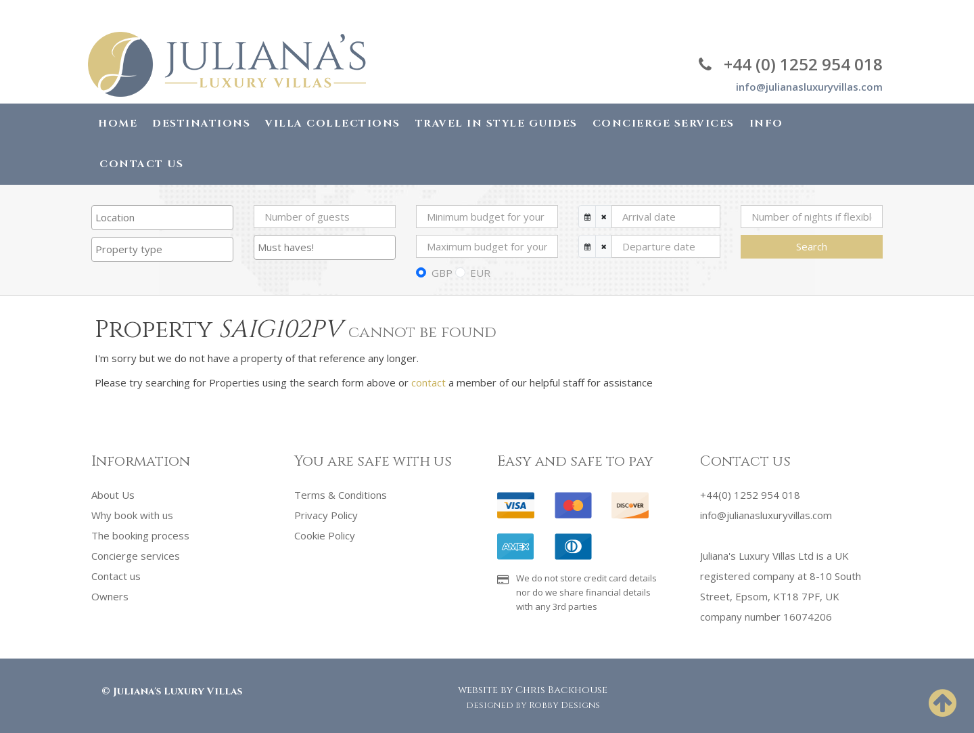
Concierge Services (664, 123)
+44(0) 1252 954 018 (750, 495)
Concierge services (135, 555)
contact (428, 382)
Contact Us (141, 164)
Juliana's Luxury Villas (177, 691)
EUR (480, 273)
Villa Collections (332, 123)
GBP (442, 273)
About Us (113, 495)
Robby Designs (564, 705)
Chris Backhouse (561, 690)
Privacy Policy (326, 515)
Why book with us (132, 515)
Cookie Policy (324, 535)
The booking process (140, 535)
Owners (110, 596)
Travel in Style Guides (496, 123)
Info (766, 123)
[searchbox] (162, 217)
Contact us (116, 576)
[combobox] (162, 217)
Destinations (201, 123)
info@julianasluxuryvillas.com (809, 86)
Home (117, 123)
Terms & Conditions (340, 495)
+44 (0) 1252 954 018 (791, 64)
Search (811, 246)
